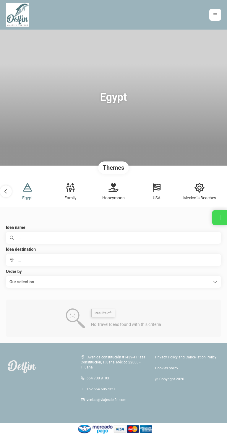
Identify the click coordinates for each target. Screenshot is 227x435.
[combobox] (113, 260)
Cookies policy (166, 368)
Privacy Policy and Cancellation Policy (185, 357)
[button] (6, 191)
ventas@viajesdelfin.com (107, 400)
